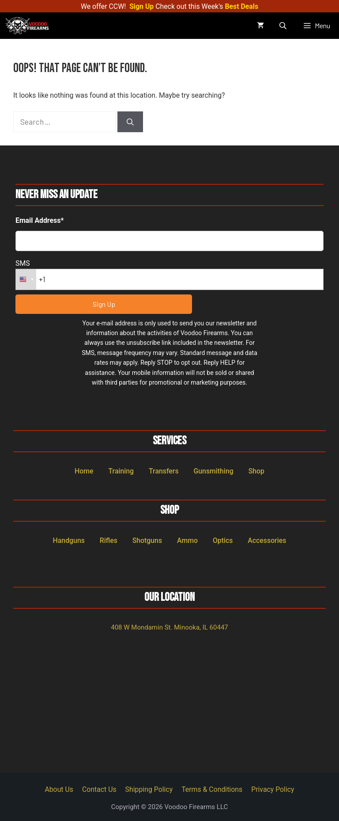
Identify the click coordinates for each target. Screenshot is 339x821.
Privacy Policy (272, 789)
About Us (59, 789)
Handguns (69, 540)
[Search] (130, 122)
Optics (223, 540)
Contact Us (99, 789)
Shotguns (147, 540)
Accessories (267, 540)
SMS (22, 263)
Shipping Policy (149, 789)
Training (121, 471)
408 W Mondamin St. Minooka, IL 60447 (169, 627)
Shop (256, 471)
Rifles (108, 540)
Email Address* (39, 220)
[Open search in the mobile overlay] (283, 26)
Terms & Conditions (211, 789)
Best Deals (241, 6)
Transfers (164, 471)
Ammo (187, 540)
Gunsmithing (213, 471)
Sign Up (141, 6)
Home (84, 471)
